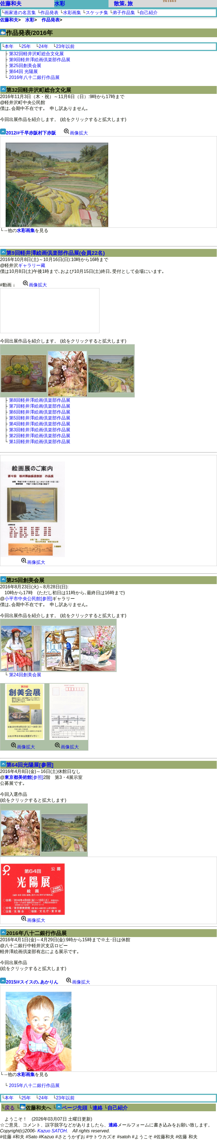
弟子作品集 (123, 12)
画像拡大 (75, 133)
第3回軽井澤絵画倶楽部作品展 (39, 429)
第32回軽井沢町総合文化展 (36, 53)
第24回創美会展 (25, 674)
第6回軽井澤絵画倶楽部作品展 (39, 412)
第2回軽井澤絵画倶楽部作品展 (39, 435)
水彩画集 (72, 12)
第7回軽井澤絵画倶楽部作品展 (39, 406)
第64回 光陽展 (23, 71)
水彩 (59, 3)
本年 (9, 46)
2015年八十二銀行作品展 (34, 1085)
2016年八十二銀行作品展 (34, 77)
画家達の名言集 (20, 12)
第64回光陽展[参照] (29, 765)
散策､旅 (123, 3)
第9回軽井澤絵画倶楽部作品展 (39, 59)
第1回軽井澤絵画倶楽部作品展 (39, 441)
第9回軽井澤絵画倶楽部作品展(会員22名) (55, 253)
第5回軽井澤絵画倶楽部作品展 (39, 418)
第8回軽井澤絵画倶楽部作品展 (39, 400)
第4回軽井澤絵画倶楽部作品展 (39, 423)
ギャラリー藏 (31, 265)
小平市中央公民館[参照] (28, 598)
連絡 (97, 1108)
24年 (43, 46)
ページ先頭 (74, 1108)
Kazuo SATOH (52, 1130)
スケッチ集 (97, 12)
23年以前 (65, 46)
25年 (26, 46)
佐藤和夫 (10, 3)
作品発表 (49, 12)
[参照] (24, 777)
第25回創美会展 (25, 65)
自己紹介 (149, 12)
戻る (10, 1108)
